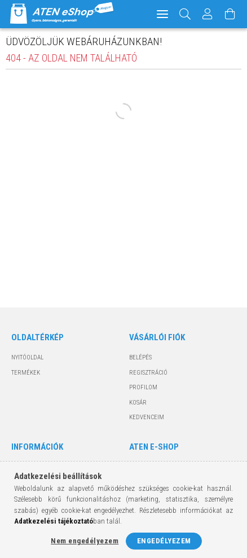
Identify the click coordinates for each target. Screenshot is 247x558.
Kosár (138, 402)
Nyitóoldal (27, 357)
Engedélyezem (164, 541)
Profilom (143, 387)
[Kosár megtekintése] (230, 14)
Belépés (140, 357)
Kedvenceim (146, 417)
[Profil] (207, 14)
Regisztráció (148, 372)
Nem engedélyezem (84, 541)
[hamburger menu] (162, 14)
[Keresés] (185, 14)
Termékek (25, 372)
